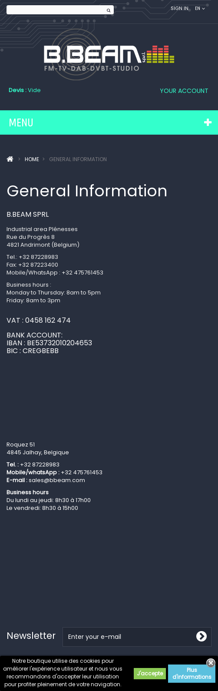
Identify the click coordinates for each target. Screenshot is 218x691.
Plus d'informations (191, 673)
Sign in (179, 8)
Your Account (184, 90)
